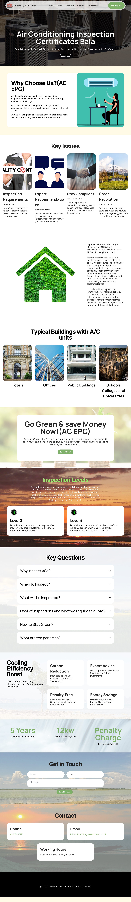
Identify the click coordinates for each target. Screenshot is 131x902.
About (60, 5)
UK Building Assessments (27, 5)
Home (52, 5)
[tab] (65, 574)
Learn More (65, 57)
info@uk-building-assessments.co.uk (88, 839)
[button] (65, 574)
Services (69, 5)
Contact (81, 5)
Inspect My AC (65, 454)
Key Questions (93, 5)
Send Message (64, 796)
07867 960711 (16, 839)
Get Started (116, 5)
